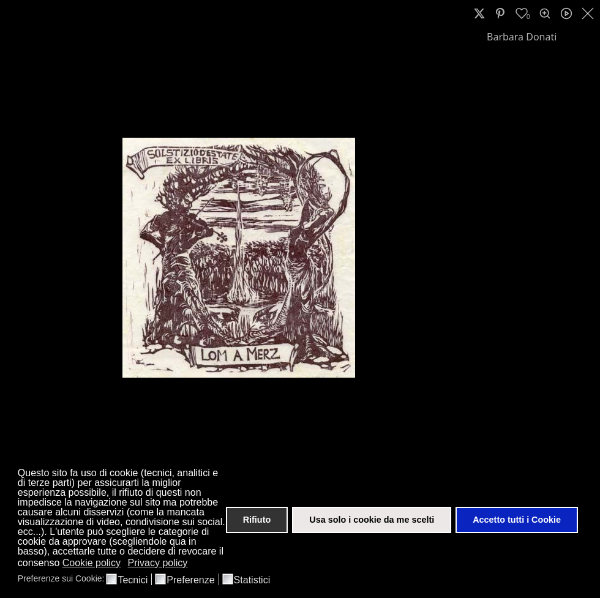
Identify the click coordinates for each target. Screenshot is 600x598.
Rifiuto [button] (257, 520)
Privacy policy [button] (158, 563)
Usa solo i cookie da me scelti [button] (371, 520)
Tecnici (133, 580)
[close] (589, 13)
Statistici (252, 580)
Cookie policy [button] (91, 563)
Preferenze (190, 580)
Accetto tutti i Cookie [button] (517, 520)
